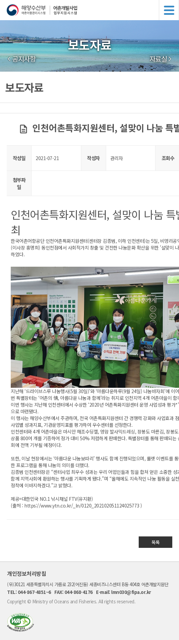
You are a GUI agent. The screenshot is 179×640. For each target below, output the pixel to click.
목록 (155, 542)
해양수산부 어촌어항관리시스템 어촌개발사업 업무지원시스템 (93, 10)
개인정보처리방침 (26, 573)
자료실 (158, 58)
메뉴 (169, 10)
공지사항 (24, 58)
